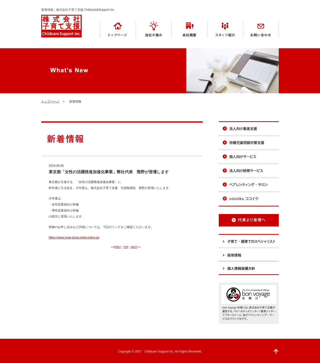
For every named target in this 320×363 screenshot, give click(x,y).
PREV (117, 247)
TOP (125, 247)
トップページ (50, 101)
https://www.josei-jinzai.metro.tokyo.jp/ (74, 237)
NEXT (134, 247)
